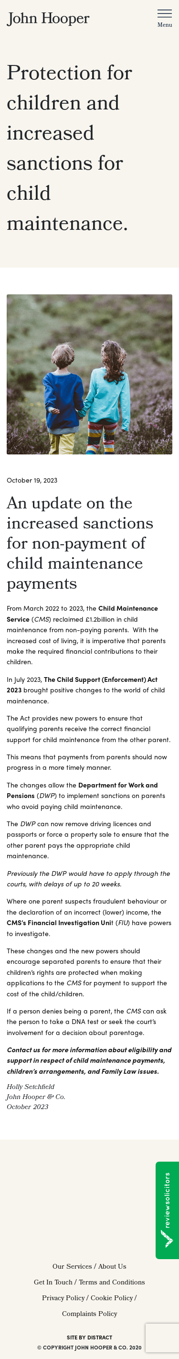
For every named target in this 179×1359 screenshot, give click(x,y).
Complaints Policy (89, 1314)
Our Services (72, 1267)
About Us (112, 1267)
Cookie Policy (112, 1299)
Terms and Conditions (112, 1283)
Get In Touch (53, 1283)
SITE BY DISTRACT (89, 1337)
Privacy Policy (63, 1299)
